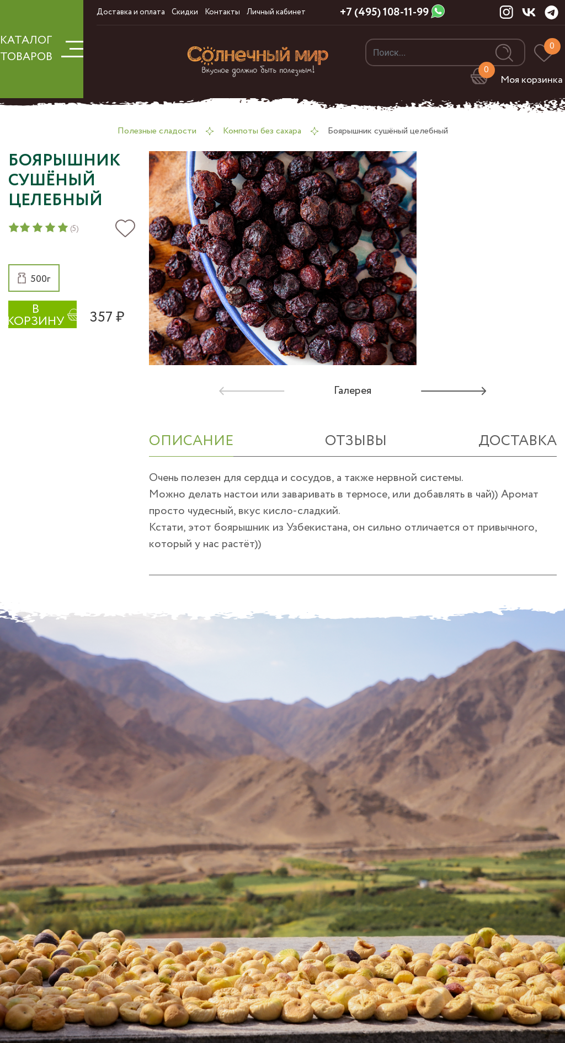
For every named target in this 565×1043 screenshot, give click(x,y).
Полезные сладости (157, 131)
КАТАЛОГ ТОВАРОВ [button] (41, 49)
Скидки (185, 12)
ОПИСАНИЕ (191, 441)
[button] (34, 278)
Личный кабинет (276, 12)
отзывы (356, 441)
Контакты (222, 12)
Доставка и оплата (131, 12)
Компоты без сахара (262, 131)
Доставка (517, 441)
